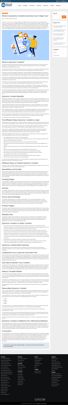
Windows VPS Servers (5, 368)
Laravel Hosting (4, 387)
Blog (35, 367)
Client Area (54, 360)
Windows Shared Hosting (6, 360)
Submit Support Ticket (56, 363)
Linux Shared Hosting (5, 358)
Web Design (20, 372)
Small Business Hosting (5, 385)
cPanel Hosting (4, 375)
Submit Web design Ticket (57, 367)
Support (65, 1)
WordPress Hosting (5, 362)
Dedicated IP (20, 381)
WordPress (4, 275)
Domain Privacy (21, 360)
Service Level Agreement (57, 375)
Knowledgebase (55, 368)
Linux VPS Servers (4, 367)
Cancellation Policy (55, 380)
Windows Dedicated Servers (6, 372)
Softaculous (20, 376)
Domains (32, 5)
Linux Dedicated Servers (6, 370)
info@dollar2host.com (6, 1)
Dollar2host (7, 18)
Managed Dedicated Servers (6, 373)
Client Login (59, 1)
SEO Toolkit (20, 384)
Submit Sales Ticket (56, 362)
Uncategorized (4, 13)
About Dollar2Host (38, 358)
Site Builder (20, 374)
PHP (31, 86)
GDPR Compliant (55, 379)
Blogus (38, 403)
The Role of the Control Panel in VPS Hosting (35, 345)
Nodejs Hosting (4, 390)
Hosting (25, 5)
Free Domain (20, 362)
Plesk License (20, 383)
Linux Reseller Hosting (5, 363)
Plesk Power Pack (21, 379)
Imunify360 (20, 368)
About (52, 5)
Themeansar (44, 403)
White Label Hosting (5, 377)
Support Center (55, 358)
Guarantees (37, 362)
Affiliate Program (38, 363)
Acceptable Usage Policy (57, 377)
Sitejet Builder (21, 377)
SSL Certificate (21, 365)
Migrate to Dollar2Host (56, 374)
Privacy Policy (54, 385)
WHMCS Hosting (4, 380)
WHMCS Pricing (38, 371)
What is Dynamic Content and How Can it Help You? (25, 16)
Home (19, 5)
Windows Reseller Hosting (6, 365)
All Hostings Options (5, 394)
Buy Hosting (3, 392)
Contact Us (37, 365)
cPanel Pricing (38, 372)
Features (46, 5)
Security (39, 5)
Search (55, 13)
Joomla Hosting (4, 384)
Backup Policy (54, 382)
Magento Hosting (4, 389)
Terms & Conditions (56, 384)
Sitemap (53, 370)
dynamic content (10, 22)
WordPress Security (22, 367)
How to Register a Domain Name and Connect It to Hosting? (58, 39)
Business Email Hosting (5, 379)
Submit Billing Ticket (56, 365)
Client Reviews (38, 360)
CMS (26, 69)
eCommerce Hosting (5, 382)
